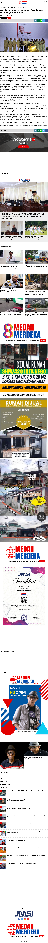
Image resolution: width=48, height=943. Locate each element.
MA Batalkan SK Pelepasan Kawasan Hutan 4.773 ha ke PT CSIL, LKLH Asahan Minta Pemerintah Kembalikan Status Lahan (27, 807)
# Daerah (2, 776)
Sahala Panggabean (11, 7)
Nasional (4, 7)
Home (1, 7)
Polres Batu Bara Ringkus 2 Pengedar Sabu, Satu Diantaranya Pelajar (25, 847)
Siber (26, 908)
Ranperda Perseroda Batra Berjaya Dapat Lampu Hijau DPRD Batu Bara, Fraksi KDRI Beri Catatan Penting (11, 238)
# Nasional (3, 778)
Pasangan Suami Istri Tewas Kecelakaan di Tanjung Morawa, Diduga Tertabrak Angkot (11, 314)
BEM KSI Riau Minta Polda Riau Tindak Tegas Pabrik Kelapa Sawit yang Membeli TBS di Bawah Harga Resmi (11, 266)
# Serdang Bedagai (5, 781)
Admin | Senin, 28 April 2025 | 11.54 (6, 15)
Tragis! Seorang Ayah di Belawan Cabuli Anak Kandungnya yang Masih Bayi (26, 855)
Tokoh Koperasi (25, 7)
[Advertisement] (24, 163)
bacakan (3, 17)
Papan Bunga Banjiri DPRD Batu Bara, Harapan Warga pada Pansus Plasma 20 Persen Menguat (36, 266)
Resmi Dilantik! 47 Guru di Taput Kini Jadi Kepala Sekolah (22, 863)
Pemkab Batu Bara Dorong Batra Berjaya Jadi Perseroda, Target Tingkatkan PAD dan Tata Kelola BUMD (22, 216)
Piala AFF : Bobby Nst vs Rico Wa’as (9, 770)
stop (9, 17)
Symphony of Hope (18, 7)
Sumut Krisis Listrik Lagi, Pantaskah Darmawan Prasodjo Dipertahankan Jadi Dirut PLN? (36, 314)
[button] (46, 0)
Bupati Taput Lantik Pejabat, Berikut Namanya (19, 823)
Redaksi (22, 908)
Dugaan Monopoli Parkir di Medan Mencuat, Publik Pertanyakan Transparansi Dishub (9, 290)
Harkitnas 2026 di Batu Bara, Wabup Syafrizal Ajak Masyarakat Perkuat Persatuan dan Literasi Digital (34, 238)
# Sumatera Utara (5, 784)
